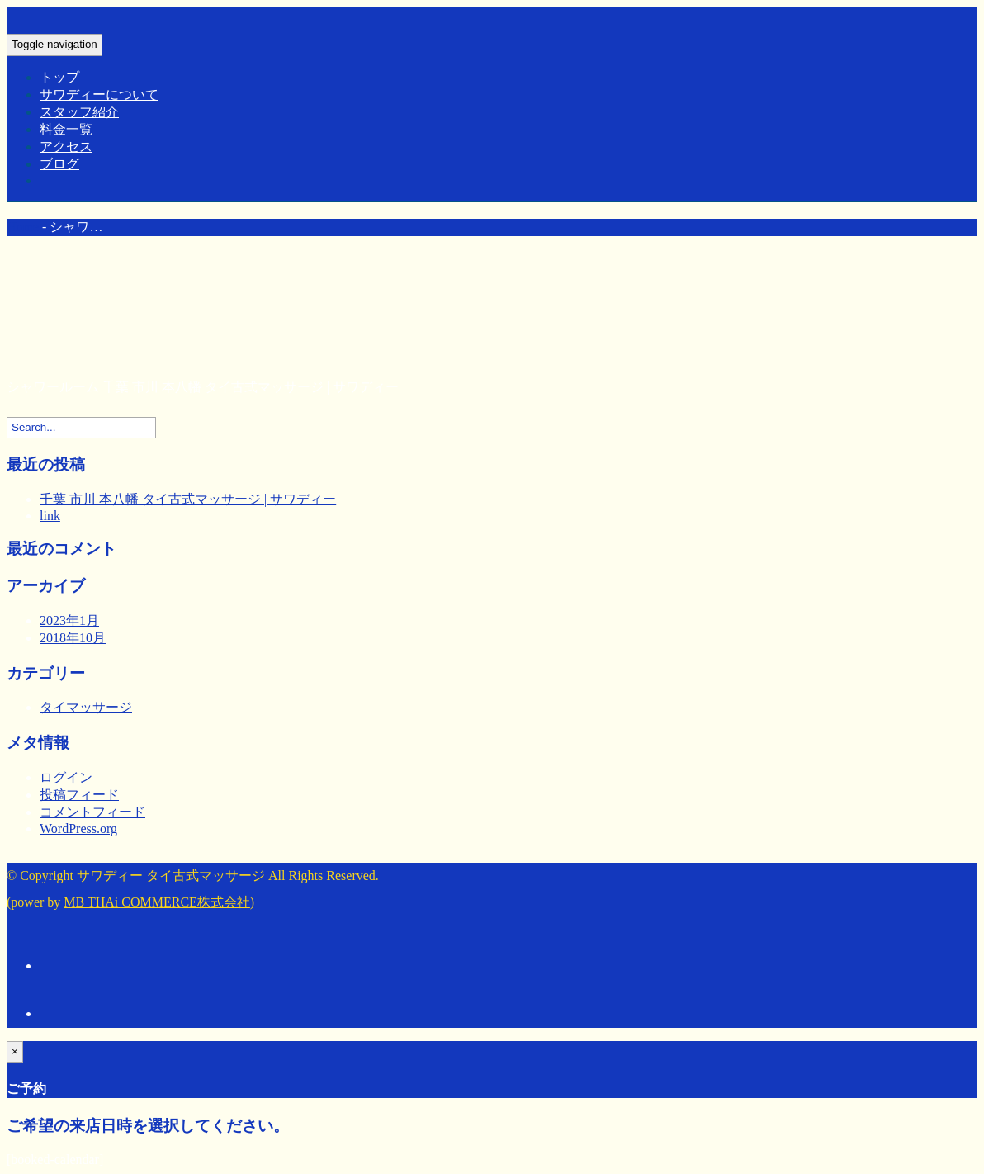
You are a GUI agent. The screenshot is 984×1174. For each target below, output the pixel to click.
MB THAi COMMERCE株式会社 (157, 902)
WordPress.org (78, 828)
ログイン (66, 777)
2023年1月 (69, 620)
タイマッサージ (86, 707)
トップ (59, 77)
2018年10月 (73, 638)
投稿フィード (79, 795)
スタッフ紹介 (79, 112)
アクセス (66, 147)
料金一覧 (66, 129)
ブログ (59, 164)
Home (23, 227)
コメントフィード (92, 812)
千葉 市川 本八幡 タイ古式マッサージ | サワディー (188, 499)
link (50, 516)
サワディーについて (99, 95)
